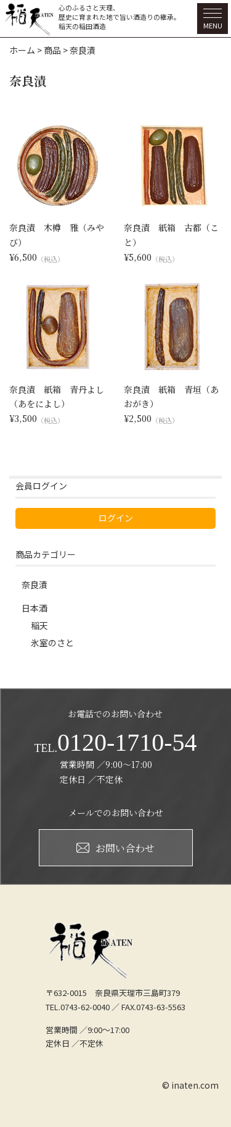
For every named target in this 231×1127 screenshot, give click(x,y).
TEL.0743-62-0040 (78, 1007)
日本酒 (34, 608)
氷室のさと (52, 642)
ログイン (116, 518)
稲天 (39, 625)
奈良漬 (34, 584)
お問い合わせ (115, 848)
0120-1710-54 (115, 742)
